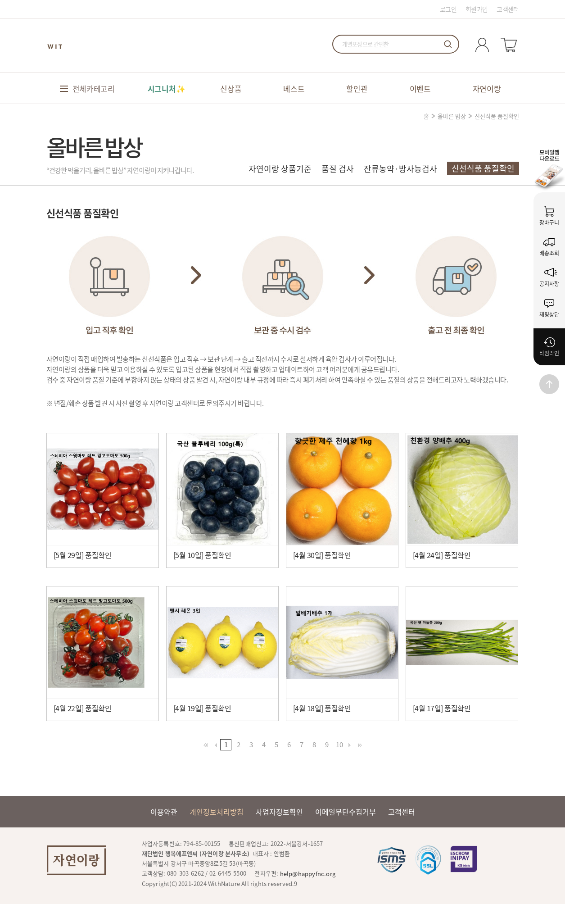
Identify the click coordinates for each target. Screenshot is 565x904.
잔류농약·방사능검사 (400, 169)
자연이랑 (487, 88)
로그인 (448, 9)
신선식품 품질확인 (483, 168)
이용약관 (163, 811)
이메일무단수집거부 (345, 811)
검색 (448, 44)
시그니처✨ (166, 88)
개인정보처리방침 (217, 811)
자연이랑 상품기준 (280, 169)
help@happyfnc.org (307, 873)
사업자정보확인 (279, 811)
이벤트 (420, 88)
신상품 (230, 88)
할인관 (356, 88)
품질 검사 (337, 169)
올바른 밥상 (452, 116)
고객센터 (508, 9)
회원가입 (477, 9)
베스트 (293, 88)
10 (339, 745)
